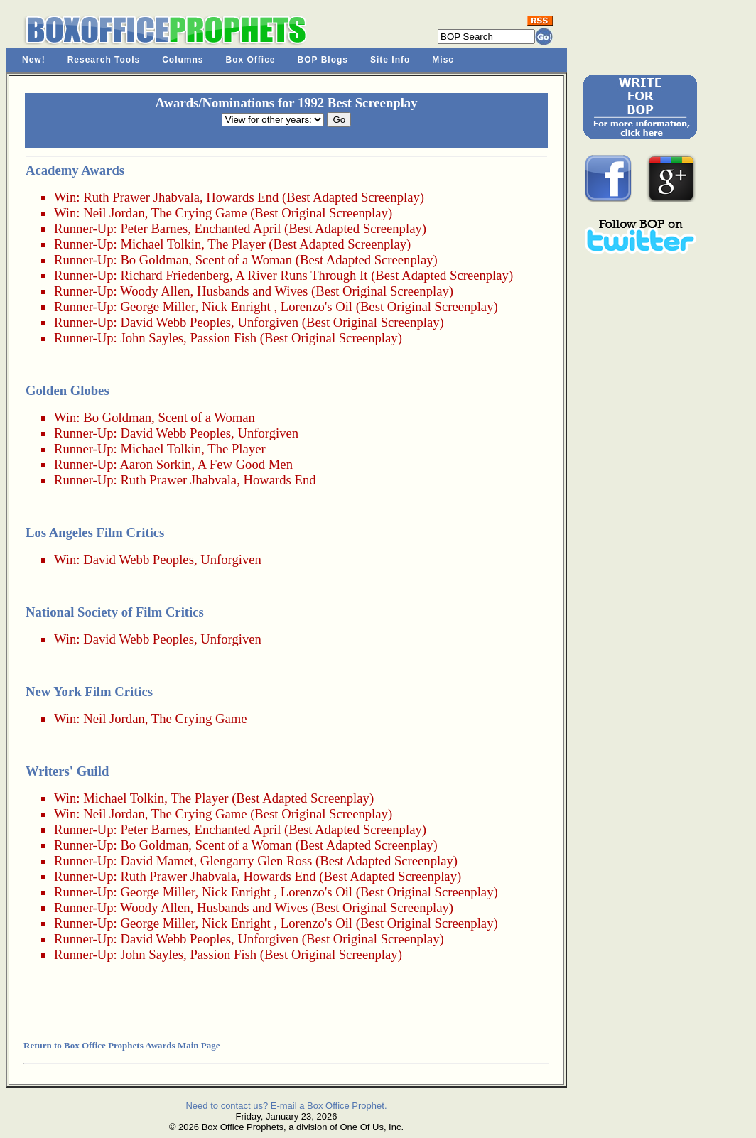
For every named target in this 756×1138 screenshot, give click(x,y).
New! (33, 60)
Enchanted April (238, 228)
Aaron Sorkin (155, 464)
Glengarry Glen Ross (256, 860)
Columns (182, 60)
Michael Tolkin (160, 244)
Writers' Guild (67, 771)
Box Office (251, 60)
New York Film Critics (89, 691)
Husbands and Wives (252, 290)
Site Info (390, 60)
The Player (236, 244)
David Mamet (156, 860)
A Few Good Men (245, 464)
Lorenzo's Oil (316, 306)
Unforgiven (267, 322)
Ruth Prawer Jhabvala (141, 197)
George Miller (157, 306)
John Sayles (151, 337)
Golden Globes (67, 390)
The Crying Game (199, 212)
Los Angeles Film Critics (95, 532)
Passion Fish (223, 337)
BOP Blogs (323, 60)
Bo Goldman (154, 259)
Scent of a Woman (244, 259)
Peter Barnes (154, 228)
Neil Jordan (114, 212)
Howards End (242, 197)
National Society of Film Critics (115, 612)
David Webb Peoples (175, 322)
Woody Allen (155, 290)
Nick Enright (236, 306)
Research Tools (104, 60)
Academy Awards (75, 170)
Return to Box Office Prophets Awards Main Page (121, 1045)
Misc (443, 60)
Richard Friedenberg (175, 275)
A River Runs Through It (301, 275)
